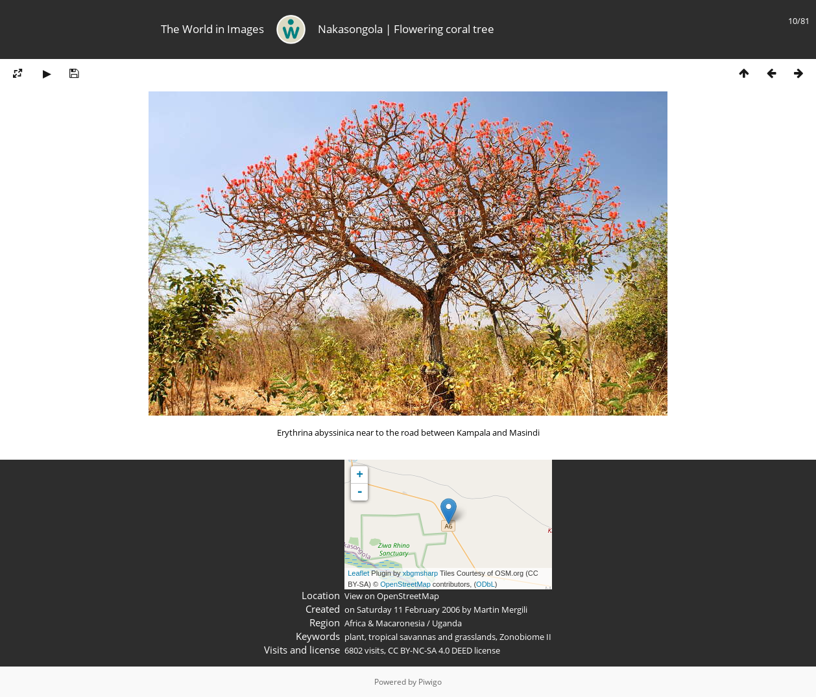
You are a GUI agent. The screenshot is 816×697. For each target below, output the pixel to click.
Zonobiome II (525, 637)
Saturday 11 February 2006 (408, 609)
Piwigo (430, 681)
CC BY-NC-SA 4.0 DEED (430, 650)
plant (354, 637)
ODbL (485, 584)
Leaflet (358, 573)
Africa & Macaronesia (384, 623)
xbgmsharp (420, 573)
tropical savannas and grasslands (432, 637)
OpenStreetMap (405, 584)
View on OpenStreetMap (391, 596)
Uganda (447, 623)
